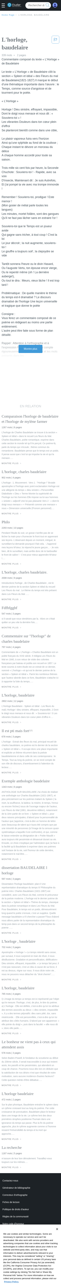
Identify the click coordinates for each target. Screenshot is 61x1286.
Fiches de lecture (11, 1202)
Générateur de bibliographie (16, 1187)
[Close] (57, 1233)
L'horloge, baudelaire (34, 15)
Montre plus (30, 348)
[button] (4, 6)
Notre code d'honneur (13, 1223)
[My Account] (55, 5)
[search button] (47, 5)
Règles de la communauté (15, 1216)
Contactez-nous (10, 1180)
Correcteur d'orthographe (14, 1195)
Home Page (8, 15)
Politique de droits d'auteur (15, 1209)
